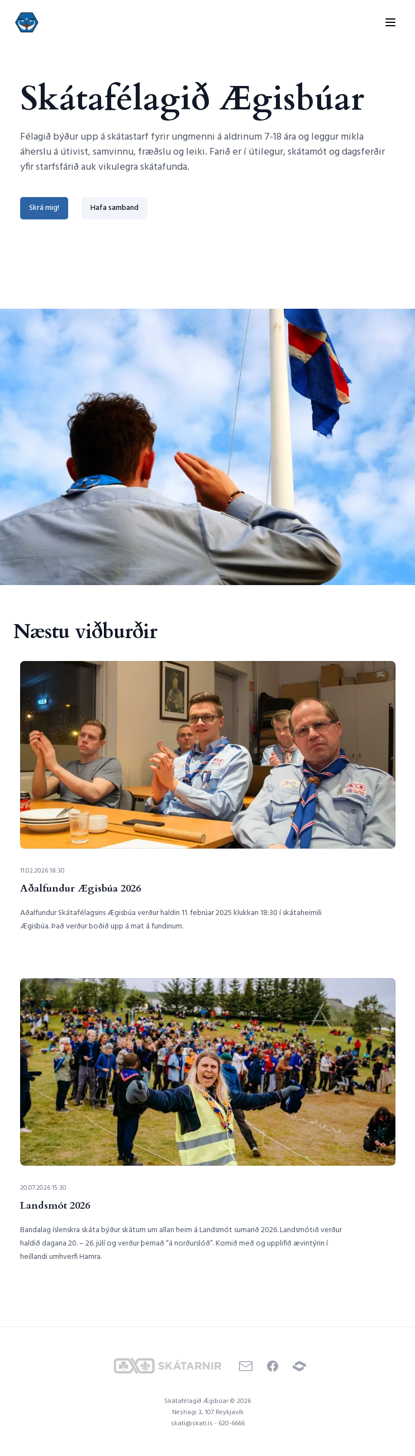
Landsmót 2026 (55, 1206)
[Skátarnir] (167, 1366)
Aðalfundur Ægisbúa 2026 (80, 888)
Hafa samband (114, 208)
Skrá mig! (44, 208)
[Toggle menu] (390, 22)
